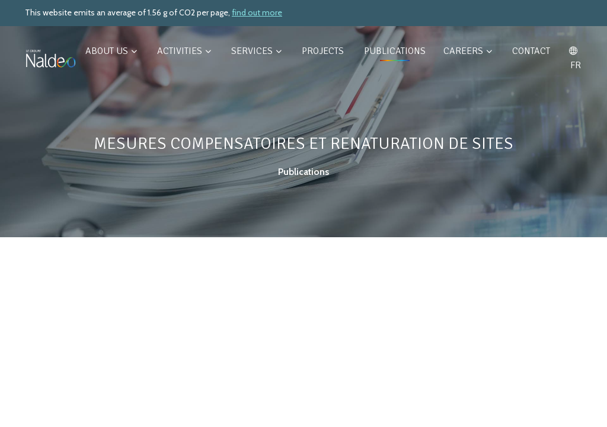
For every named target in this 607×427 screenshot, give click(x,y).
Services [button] (256, 51)
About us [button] (111, 51)
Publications (395, 51)
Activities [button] (184, 51)
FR (574, 58)
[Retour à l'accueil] (51, 58)
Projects (324, 51)
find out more (257, 12)
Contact (531, 51)
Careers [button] (467, 51)
